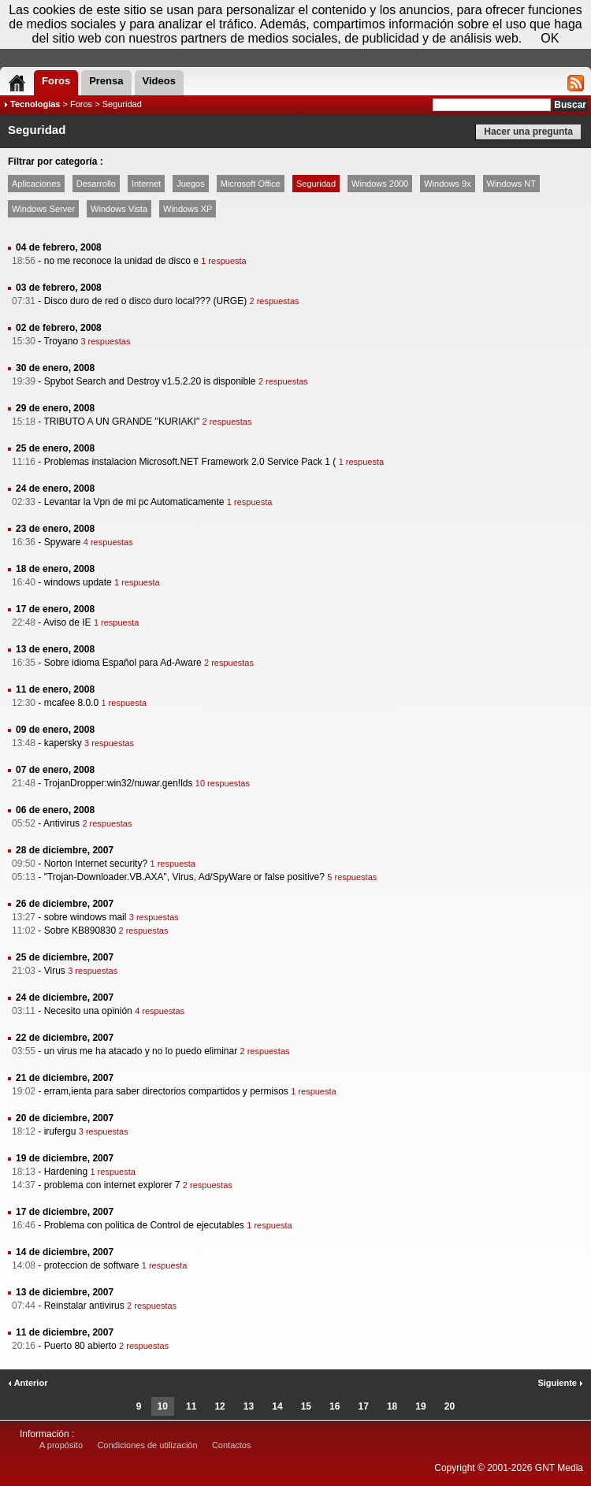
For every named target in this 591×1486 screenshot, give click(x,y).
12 (219, 1406)
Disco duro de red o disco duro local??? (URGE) (145, 300)
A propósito (61, 1445)
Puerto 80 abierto (80, 1345)
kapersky (63, 743)
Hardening (65, 1171)
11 (191, 1406)
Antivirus (61, 823)
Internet (146, 183)
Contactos (231, 1445)
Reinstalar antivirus (84, 1305)
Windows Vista (119, 209)
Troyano (60, 341)
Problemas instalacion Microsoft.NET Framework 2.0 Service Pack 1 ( (190, 461)
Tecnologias (35, 104)
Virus (54, 970)
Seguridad (316, 183)
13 (248, 1406)
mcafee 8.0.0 (71, 702)
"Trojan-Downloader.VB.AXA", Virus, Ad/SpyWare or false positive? (184, 876)
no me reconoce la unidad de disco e (121, 260)
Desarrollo (96, 183)
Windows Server (43, 209)
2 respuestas (274, 301)
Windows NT (511, 183)
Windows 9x (447, 183)
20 (449, 1406)
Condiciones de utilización (147, 1445)
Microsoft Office (251, 183)
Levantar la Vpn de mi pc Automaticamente (134, 501)
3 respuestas (105, 341)
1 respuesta (223, 261)
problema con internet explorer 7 (112, 1185)
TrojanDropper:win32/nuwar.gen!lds (117, 783)
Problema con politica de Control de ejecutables (144, 1225)
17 (364, 1406)
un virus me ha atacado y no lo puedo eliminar (140, 1051)
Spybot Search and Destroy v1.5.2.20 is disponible (150, 381)
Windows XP (187, 209)
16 (334, 1406)
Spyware (62, 542)
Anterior (27, 1383)
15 (306, 1406)
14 (277, 1406)
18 (392, 1406)
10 (163, 1406)
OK (550, 38)
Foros (81, 104)
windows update (78, 582)
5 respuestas (352, 877)
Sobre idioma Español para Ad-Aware (123, 662)
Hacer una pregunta (528, 131)
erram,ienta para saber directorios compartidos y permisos (166, 1091)
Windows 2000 (379, 183)
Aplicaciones (36, 183)
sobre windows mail (85, 917)
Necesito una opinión (88, 1010)
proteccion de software (91, 1265)
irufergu (60, 1131)
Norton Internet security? (95, 863)
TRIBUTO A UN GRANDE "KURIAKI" (121, 421)
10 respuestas (222, 783)
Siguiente (560, 1383)
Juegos (190, 183)
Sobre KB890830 (80, 930)
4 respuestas (108, 542)
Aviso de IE (67, 622)
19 (420, 1406)
